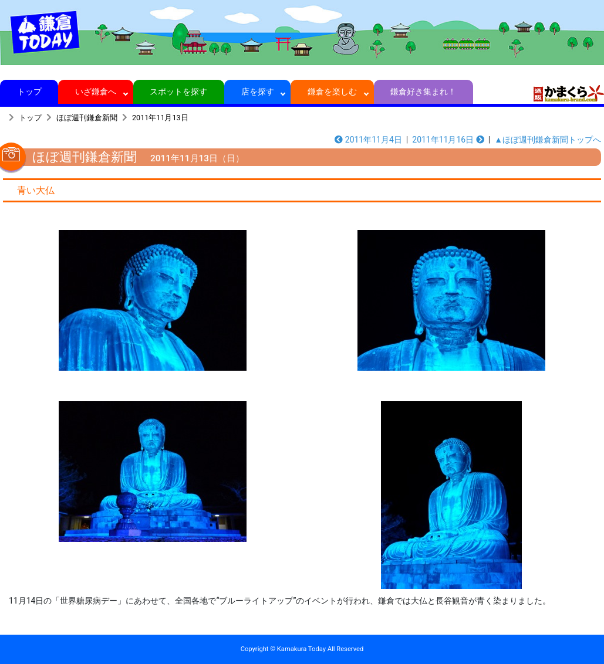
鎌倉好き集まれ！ (423, 91)
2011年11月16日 (448, 139)
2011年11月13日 (160, 117)
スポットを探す (179, 91)
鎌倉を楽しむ (332, 91)
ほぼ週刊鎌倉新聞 (86, 117)
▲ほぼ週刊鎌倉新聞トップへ (547, 139)
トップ (29, 91)
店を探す (257, 91)
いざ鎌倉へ (96, 91)
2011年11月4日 (368, 139)
